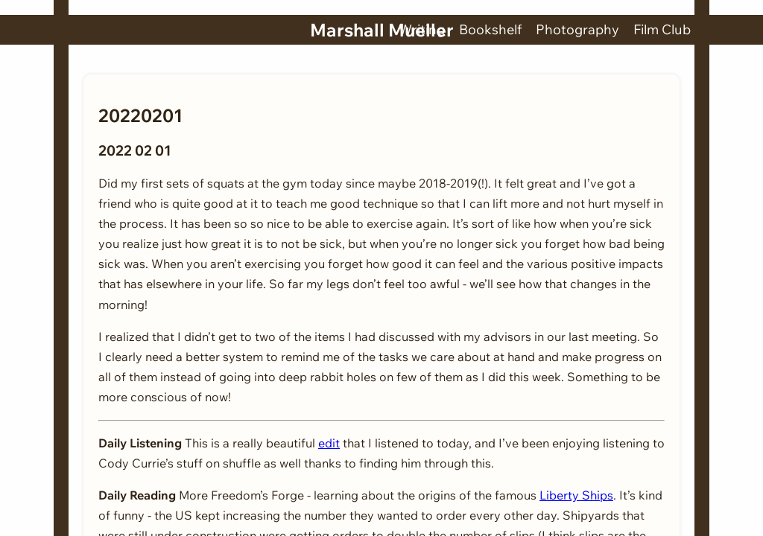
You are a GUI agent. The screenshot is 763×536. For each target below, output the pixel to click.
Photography (577, 29)
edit (329, 443)
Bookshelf (490, 29)
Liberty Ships (576, 495)
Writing (422, 29)
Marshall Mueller (382, 30)
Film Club (662, 29)
